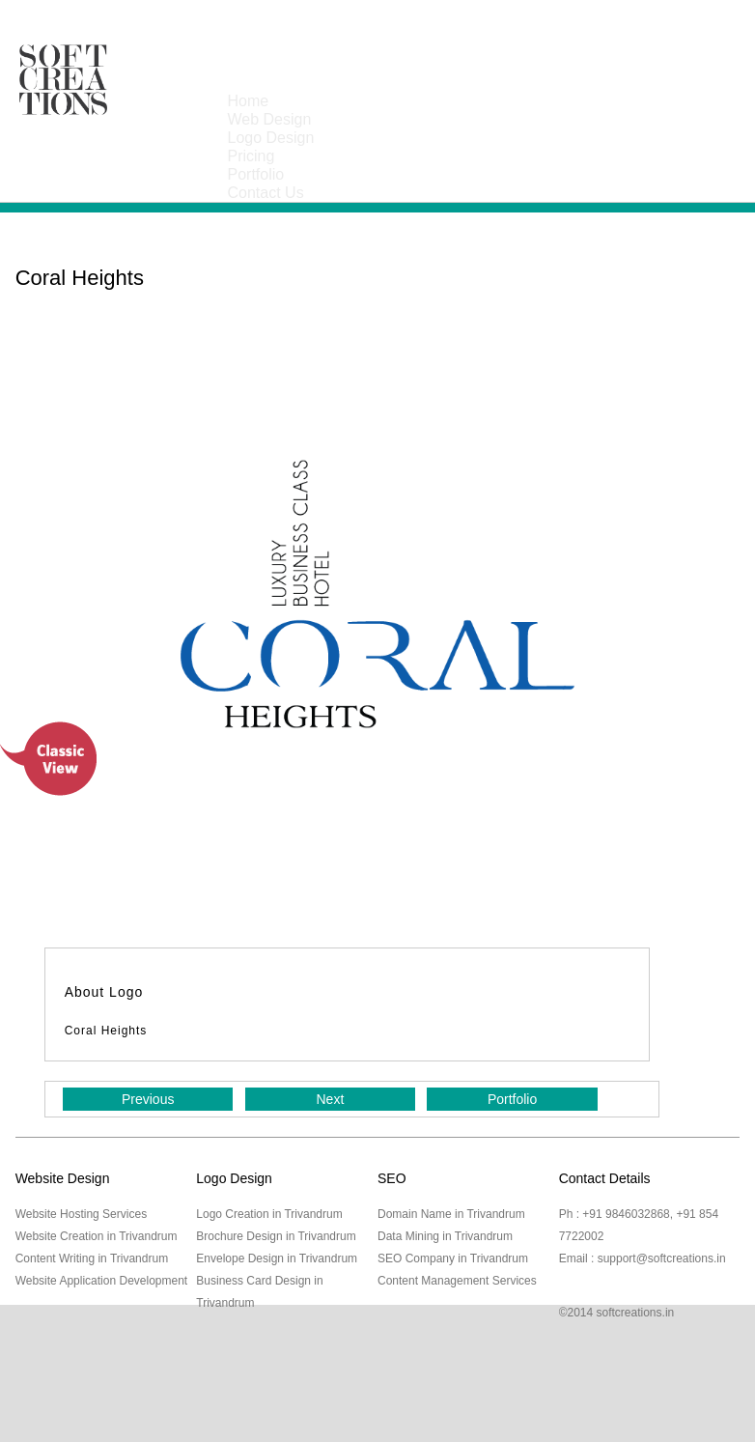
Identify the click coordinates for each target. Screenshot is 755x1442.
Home (248, 101)
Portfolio (256, 174)
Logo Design (271, 137)
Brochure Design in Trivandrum (275, 1236)
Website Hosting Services (81, 1214)
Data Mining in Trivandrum (445, 1236)
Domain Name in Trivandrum (451, 1214)
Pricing (251, 156)
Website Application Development (101, 1280)
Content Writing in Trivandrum (92, 1258)
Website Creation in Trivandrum (96, 1236)
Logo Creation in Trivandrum (269, 1214)
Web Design (270, 119)
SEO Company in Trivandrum (453, 1258)
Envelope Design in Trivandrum (276, 1258)
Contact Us (266, 192)
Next (331, 1099)
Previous (148, 1099)
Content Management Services (457, 1280)
